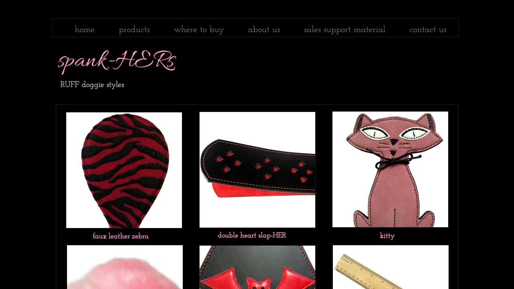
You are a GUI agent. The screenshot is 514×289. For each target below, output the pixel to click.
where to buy (199, 30)
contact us (428, 30)
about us (264, 30)
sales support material (345, 30)
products (134, 30)
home (85, 30)
